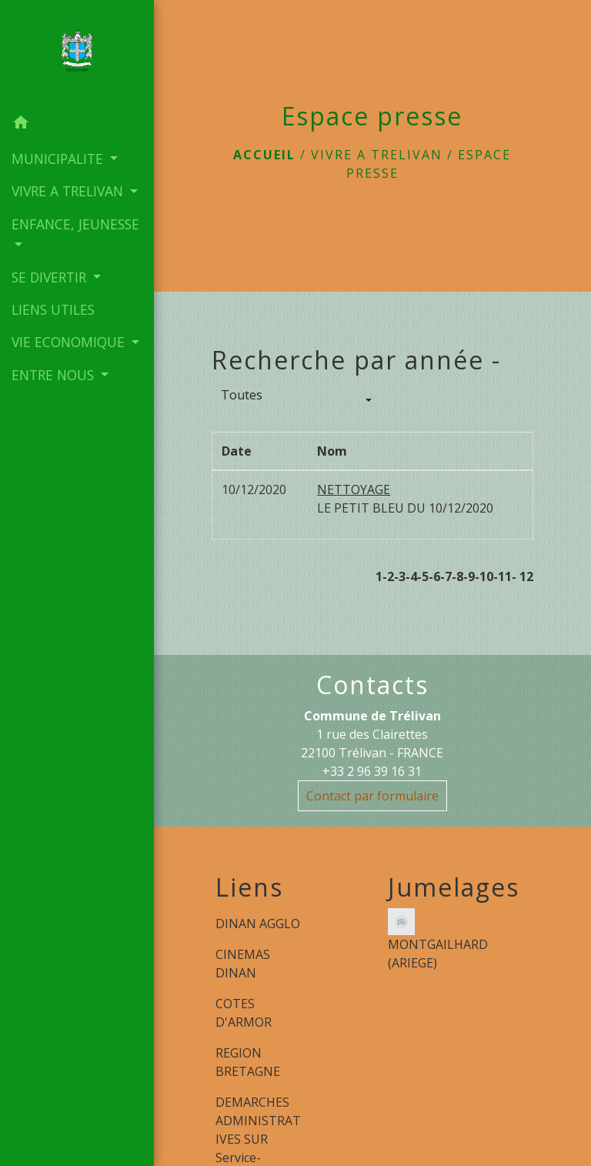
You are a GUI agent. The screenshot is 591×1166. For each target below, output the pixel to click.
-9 (469, 576)
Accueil (264, 154)
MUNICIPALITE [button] (59, 158)
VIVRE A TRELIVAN (376, 154)
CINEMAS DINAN (242, 963)
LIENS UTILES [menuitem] (53, 309)
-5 (423, 576)
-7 (446, 576)
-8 (457, 576)
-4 (411, 576)
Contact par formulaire (372, 795)
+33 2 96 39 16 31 (372, 771)
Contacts (372, 685)
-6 (434, 576)
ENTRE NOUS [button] (55, 375)
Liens (249, 887)
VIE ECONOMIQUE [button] (70, 341)
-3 (400, 576)
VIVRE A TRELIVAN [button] (69, 191)
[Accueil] (77, 53)
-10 (484, 576)
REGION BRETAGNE (247, 1062)
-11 (502, 576)
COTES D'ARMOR (243, 1013)
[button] (77, 124)
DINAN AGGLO (257, 923)
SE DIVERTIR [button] (51, 277)
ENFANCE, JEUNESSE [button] (75, 224)
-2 (388, 576)
